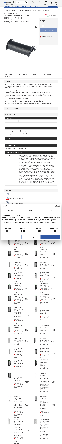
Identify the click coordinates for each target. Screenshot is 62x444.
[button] (31, 81)
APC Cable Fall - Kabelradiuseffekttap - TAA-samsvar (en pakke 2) (33, 10)
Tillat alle (50, 237)
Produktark (47, 74)
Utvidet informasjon (22, 74)
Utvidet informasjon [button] (13, 108)
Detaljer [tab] (31, 210)
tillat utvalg (31, 237)
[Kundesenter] (40, 2)
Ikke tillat (11, 237)
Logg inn (46, 2)
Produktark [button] (10, 190)
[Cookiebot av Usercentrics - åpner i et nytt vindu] (54, 206)
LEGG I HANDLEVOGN (48, 30)
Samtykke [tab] (10, 210)
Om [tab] (51, 210)
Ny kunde (33, 4)
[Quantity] (43, 26)
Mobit (13, 10)
